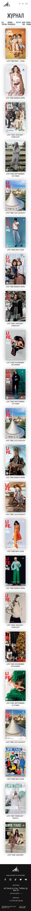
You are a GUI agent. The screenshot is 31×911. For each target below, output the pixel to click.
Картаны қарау (14, 893)
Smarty (21, 906)
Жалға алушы (28, 23)
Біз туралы (4, 23)
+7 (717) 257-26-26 (16, 901)
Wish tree (23, 23)
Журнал (18, 22)
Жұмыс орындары (11, 23)
